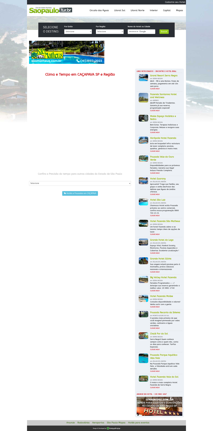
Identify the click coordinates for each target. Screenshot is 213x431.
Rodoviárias (83, 422)
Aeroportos (98, 422)
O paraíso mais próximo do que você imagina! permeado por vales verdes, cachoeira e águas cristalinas (165, 322)
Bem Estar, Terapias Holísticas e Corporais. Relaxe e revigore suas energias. (164, 127)
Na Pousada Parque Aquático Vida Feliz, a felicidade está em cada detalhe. (164, 366)
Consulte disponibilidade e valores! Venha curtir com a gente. (165, 303)
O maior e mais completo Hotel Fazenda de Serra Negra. (163, 383)
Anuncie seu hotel (144, 394)
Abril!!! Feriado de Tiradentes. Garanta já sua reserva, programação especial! (162, 105)
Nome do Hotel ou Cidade (139, 27)
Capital (167, 10)
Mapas (179, 10)
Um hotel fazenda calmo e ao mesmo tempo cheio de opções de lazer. (165, 229)
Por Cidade (33, 178)
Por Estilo (68, 27)
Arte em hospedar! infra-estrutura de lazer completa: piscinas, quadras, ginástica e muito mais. (165, 146)
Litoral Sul (119, 10)
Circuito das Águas (99, 10)
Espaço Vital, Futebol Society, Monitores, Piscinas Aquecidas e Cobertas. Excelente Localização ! (164, 248)
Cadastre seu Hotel (175, 2)
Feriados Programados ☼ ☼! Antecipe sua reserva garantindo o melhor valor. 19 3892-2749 (165, 285)
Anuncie (70, 422)
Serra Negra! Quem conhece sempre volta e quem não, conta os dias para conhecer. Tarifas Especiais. (164, 343)
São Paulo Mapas (116, 422)
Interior (154, 10)
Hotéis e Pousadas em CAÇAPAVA (80, 193)
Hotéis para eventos (138, 422)
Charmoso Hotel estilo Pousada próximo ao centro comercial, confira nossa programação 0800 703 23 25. (164, 209)
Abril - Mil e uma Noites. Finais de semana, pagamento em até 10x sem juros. (164, 83)
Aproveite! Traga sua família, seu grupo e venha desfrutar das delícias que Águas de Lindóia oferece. (164, 188)
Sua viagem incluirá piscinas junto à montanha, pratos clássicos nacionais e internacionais (165, 266)
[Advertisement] (54, 146)
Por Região (100, 27)
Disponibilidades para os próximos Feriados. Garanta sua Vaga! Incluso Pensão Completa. (165, 167)
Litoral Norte (137, 10)
